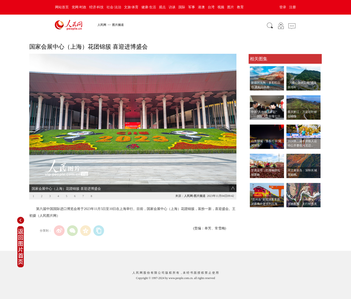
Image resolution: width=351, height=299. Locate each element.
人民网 (102, 25)
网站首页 (62, 7)
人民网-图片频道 (194, 196)
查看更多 (255, 212)
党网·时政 (79, 7)
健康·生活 (148, 7)
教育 (240, 7)
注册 (292, 7)
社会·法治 (114, 7)
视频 (220, 7)
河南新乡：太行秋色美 (302, 204)
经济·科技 (96, 7)
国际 (181, 7)
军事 (191, 7)
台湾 (211, 7)
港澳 (201, 7)
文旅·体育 (131, 7)
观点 (162, 7)
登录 (282, 7)
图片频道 (118, 25)
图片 (230, 7)
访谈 (172, 7)
